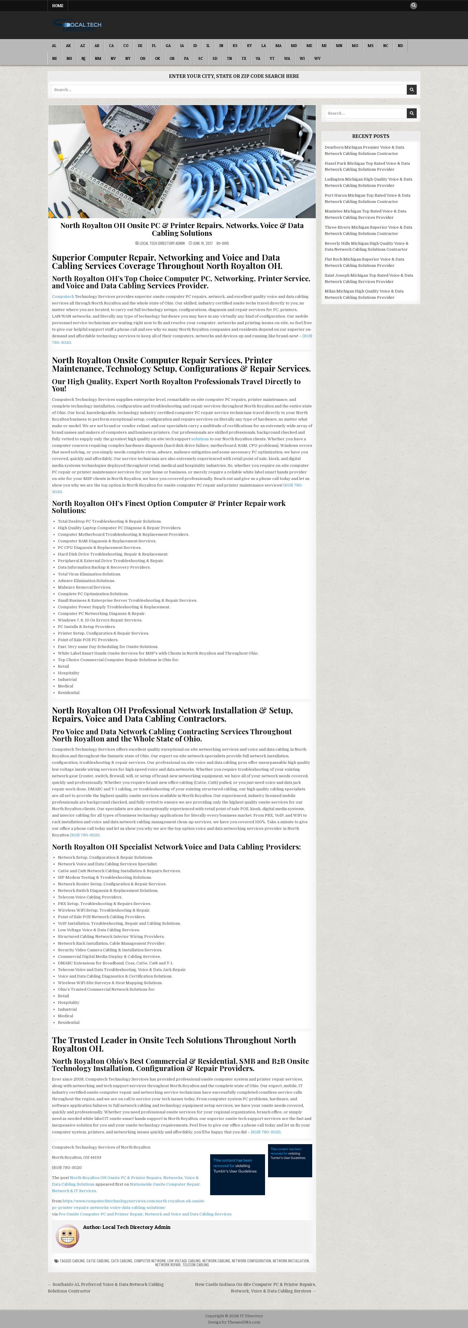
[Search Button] (413, 5)
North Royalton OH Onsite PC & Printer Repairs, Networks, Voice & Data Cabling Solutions (182, 229)
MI (324, 45)
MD (294, 45)
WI (302, 58)
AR (97, 45)
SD (215, 58)
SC (200, 58)
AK (68, 45)
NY (127, 58)
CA (111, 45)
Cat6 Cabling (121, 1260)
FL (154, 45)
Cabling (78, 1260)
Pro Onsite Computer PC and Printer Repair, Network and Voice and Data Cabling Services (145, 1214)
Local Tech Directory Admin (162, 243)
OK (157, 58)
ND (400, 45)
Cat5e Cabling (98, 1260)
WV (317, 58)
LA (263, 45)
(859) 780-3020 (85, 835)
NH (69, 58)
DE (140, 45)
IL (208, 45)
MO (355, 45)
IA (182, 45)
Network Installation (291, 1260)
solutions (200, 439)
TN (229, 58)
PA (186, 58)
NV (113, 58)
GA (168, 45)
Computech (63, 296)
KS (235, 45)
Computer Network (150, 1260)
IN (221, 45)
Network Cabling (216, 1260)
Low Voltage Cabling (184, 1260)
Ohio (225, 243)
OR (172, 58)
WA (287, 58)
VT (272, 58)
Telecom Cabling (195, 1264)
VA (258, 58)
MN (339, 45)
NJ (83, 58)
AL (54, 45)
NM (98, 58)
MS (371, 45)
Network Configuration (251, 1260)
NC (385, 45)
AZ (82, 45)
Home (57, 5)
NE (54, 58)
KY (249, 45)
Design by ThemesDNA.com (234, 1322)
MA (278, 45)
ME (309, 45)
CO (125, 45)
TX (243, 58)
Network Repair (168, 1264)
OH (142, 58)
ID (195, 45)
